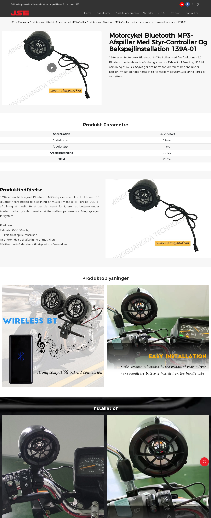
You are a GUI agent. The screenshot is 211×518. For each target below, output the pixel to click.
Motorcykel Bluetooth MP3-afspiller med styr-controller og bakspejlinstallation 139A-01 (138, 22)
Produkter (23, 22)
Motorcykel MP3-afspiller (72, 22)
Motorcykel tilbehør (44, 22)
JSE (12, 22)
